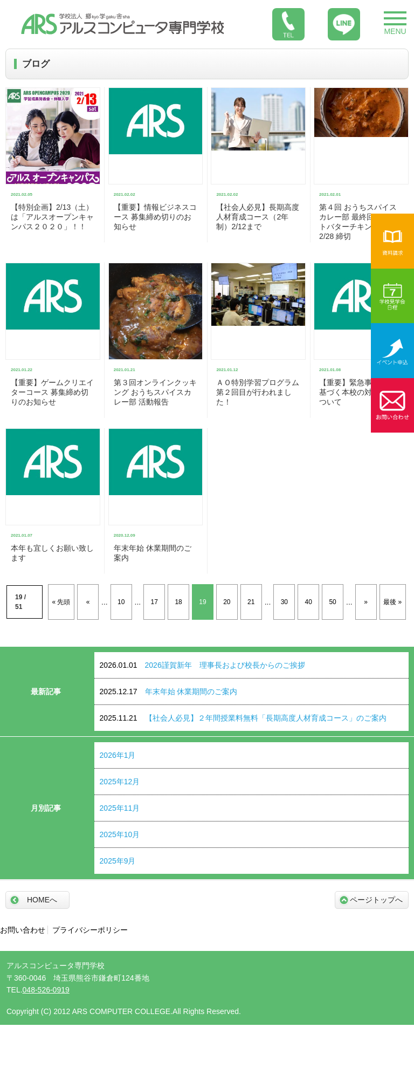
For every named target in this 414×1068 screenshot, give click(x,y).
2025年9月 (118, 861)
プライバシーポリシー (90, 930)
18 (178, 602)
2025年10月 (120, 834)
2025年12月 (120, 781)
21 (250, 602)
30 (284, 602)
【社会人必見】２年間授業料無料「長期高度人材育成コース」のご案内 (243, 718)
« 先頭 (61, 602)
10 (121, 602)
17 (154, 602)
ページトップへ (376, 899)
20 (226, 602)
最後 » (392, 602)
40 (308, 602)
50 (332, 602)
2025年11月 (120, 808)
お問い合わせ (22, 930)
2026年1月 (118, 755)
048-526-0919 (46, 989)
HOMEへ (42, 899)
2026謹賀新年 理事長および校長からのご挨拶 (202, 665)
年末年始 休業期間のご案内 (169, 691)
